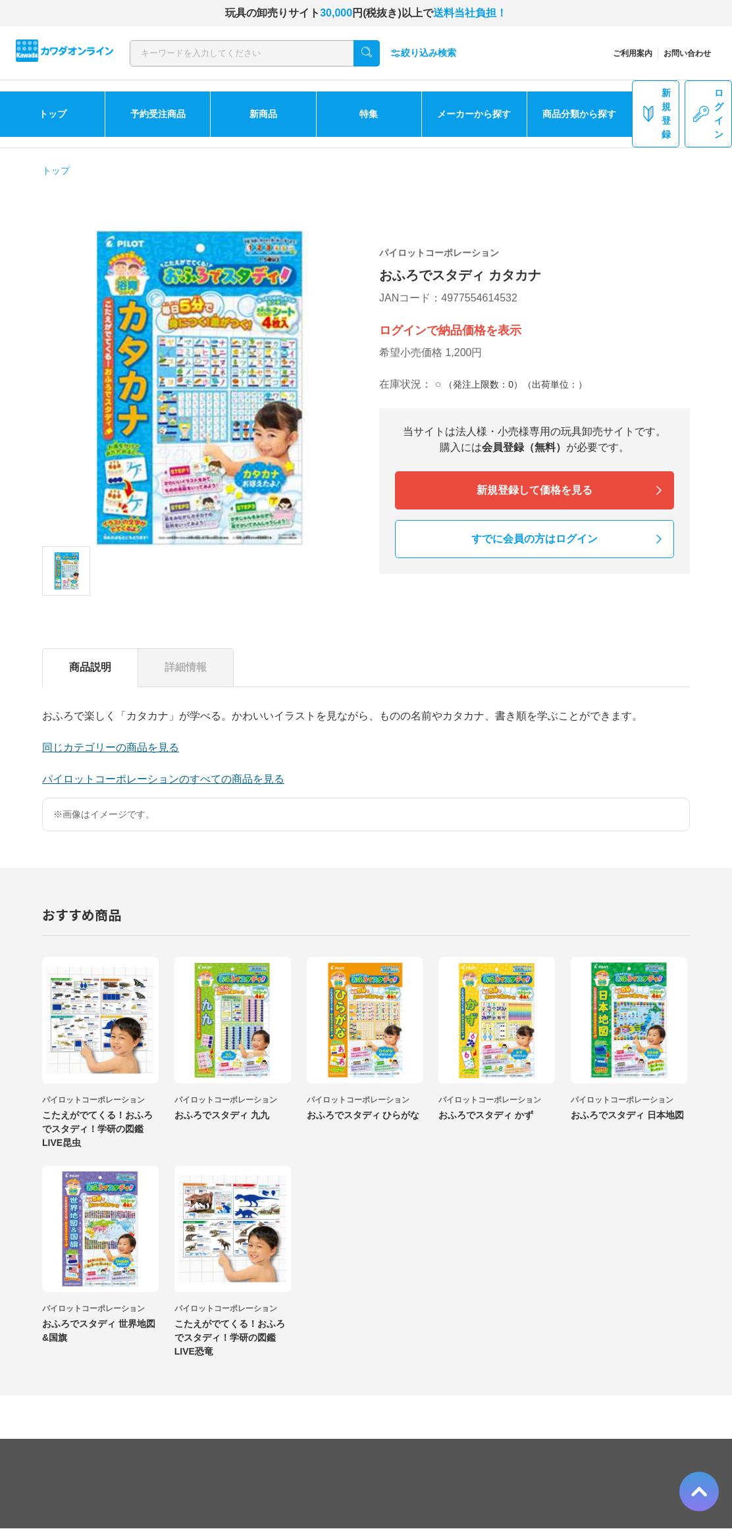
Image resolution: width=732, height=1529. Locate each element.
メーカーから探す (474, 114)
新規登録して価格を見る (534, 490)
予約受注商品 (158, 114)
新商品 (263, 114)
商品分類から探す (579, 114)
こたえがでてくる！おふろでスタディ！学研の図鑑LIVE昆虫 (97, 1129)
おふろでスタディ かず (485, 1115)
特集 (368, 114)
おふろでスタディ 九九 (221, 1115)
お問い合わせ (687, 53)
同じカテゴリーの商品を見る (110, 747)
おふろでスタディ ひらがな (363, 1115)
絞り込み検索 (423, 53)
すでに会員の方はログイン (534, 538)
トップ (52, 114)
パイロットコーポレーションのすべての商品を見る (163, 779)
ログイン (708, 114)
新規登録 (655, 114)
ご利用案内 (632, 53)
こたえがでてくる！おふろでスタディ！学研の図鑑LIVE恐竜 (229, 1337)
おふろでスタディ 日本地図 (627, 1115)
